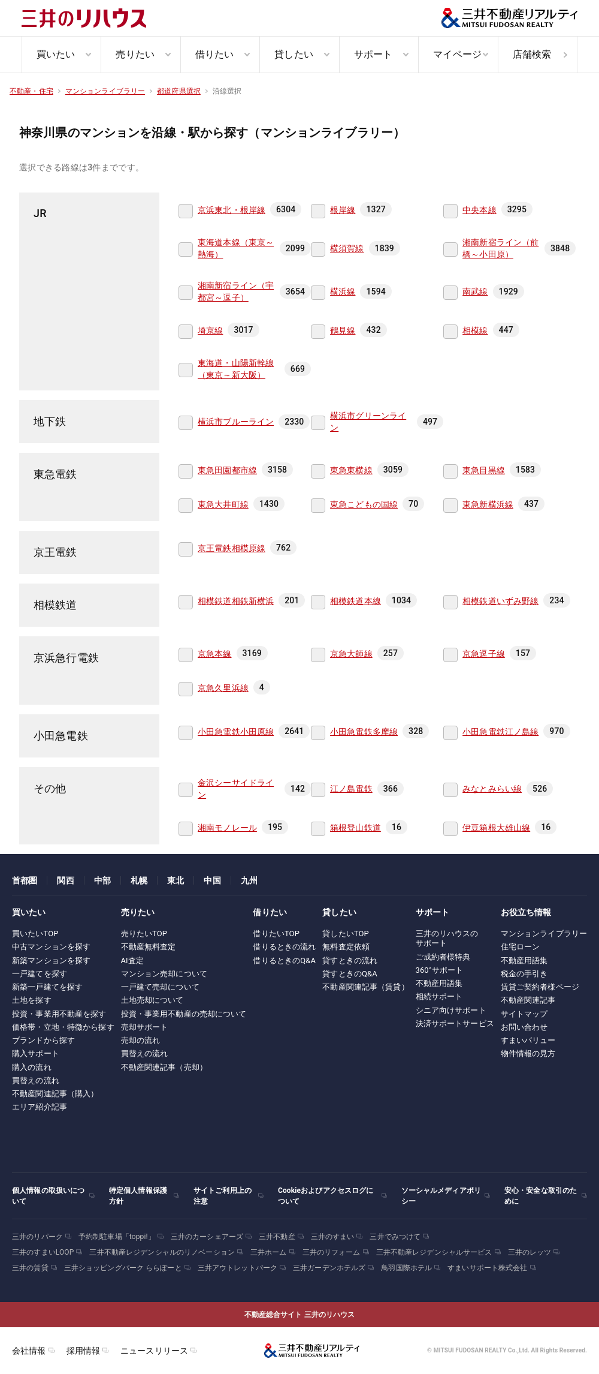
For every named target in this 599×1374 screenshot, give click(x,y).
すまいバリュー (528, 1040)
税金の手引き (524, 973)
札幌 (139, 880)
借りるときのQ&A (284, 960)
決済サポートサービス (455, 1023)
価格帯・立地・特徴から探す (63, 1027)
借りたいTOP (276, 933)
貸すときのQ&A (349, 973)
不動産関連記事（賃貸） (365, 986)
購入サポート (35, 1053)
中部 (102, 880)
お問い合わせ (524, 1027)
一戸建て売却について (160, 986)
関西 (65, 880)
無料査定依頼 (346, 946)
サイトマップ (524, 1013)
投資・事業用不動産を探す (59, 1013)
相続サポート (439, 996)
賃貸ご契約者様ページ (540, 986)
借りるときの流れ (284, 946)
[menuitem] (61, 55)
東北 (175, 880)
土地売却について (152, 1000)
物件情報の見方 (528, 1053)
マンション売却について (164, 973)
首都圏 (24, 880)
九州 (249, 880)
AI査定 (132, 960)
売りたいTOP (144, 933)
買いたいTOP (35, 933)
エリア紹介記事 (39, 1106)
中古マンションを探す (51, 946)
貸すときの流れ (349, 960)
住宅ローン (520, 946)
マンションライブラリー (544, 933)
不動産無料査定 (148, 946)
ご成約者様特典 (443, 956)
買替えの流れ (35, 1080)
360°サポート (440, 970)
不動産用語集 (439, 983)
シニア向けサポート (451, 1010)
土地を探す (32, 1000)
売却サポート (144, 1027)
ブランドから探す (43, 1040)
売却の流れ (141, 1040)
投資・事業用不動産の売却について (184, 1013)
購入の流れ (32, 1067)
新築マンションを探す (51, 960)
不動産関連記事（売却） (164, 1067)
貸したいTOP (345, 933)
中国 (212, 880)
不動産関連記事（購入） (55, 1093)
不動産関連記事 (528, 1000)
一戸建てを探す (39, 973)
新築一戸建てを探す (47, 986)
